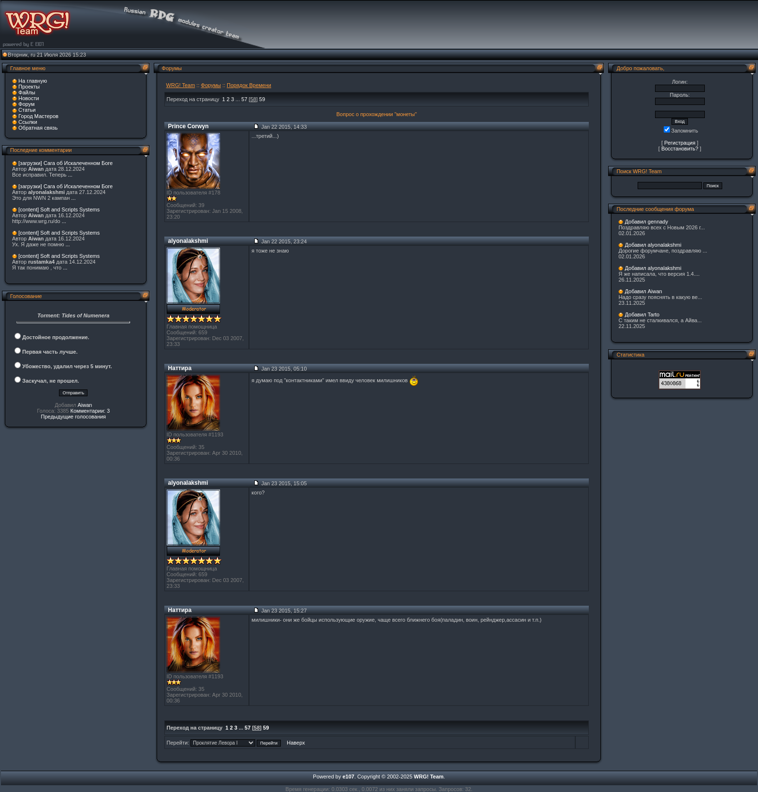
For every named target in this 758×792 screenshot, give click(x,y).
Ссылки (27, 122)
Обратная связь (38, 128)
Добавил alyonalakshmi (653, 245)
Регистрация (679, 143)
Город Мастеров (38, 116)
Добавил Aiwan (643, 291)
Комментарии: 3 (90, 411)
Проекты (29, 87)
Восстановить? (680, 148)
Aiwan (84, 405)
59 (262, 99)
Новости (28, 98)
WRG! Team (180, 85)
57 (244, 99)
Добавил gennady (646, 221)
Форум (26, 104)
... (70, 175)
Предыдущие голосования (73, 416)
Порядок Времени (249, 85)
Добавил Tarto (642, 314)
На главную (32, 81)
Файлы (26, 92)
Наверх (296, 743)
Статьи (27, 110)
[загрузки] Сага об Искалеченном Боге (65, 163)
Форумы (211, 85)
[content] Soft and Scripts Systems (59, 209)
